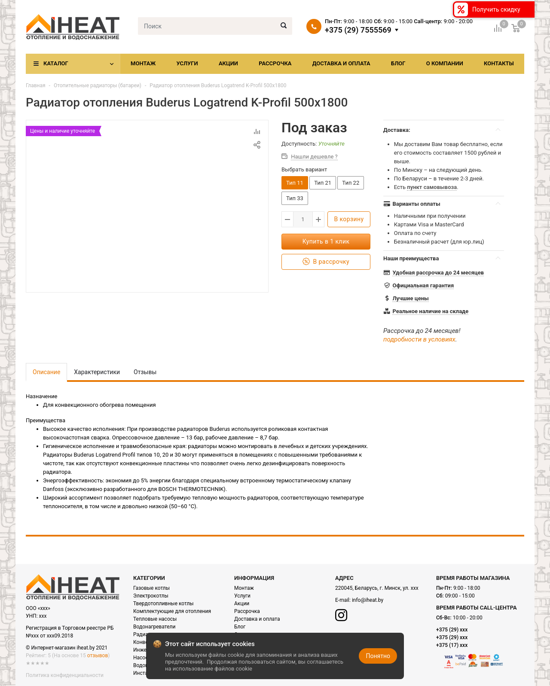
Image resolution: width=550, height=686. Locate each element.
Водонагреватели (154, 627)
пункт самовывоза (432, 187)
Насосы (142, 658)
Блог (398, 63)
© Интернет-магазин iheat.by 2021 (66, 648)
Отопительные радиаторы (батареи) (97, 85)
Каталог (55, 63)
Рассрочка (275, 63)
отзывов (97, 655)
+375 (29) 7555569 (358, 30)
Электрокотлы (150, 596)
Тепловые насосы (155, 619)
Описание (46, 372)
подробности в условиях (419, 339)
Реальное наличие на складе (430, 311)
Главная (36, 85)
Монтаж (143, 63)
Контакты (499, 63)
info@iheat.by (367, 600)
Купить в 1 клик (326, 241)
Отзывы (145, 372)
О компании (444, 63)
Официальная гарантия (423, 285)
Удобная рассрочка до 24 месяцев (438, 272)
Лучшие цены (410, 298)
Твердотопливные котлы (163, 604)
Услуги (187, 63)
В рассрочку (325, 261)
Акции (228, 63)
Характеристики (97, 372)
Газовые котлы (151, 588)
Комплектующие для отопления (172, 611)
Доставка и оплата (341, 63)
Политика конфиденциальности (65, 675)
